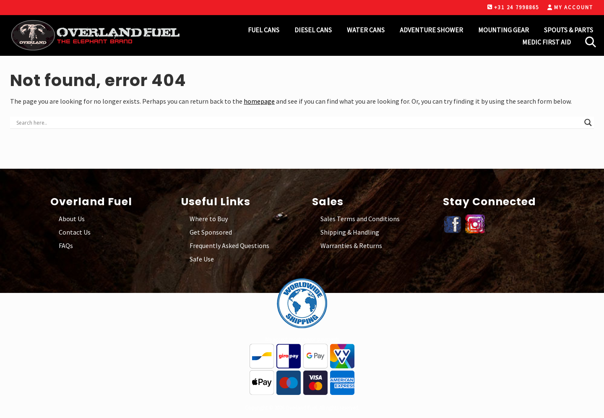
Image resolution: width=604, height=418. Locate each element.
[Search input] (298, 122)
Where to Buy (209, 218)
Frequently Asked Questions (229, 245)
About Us (72, 218)
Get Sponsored (211, 232)
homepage (259, 101)
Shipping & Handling (349, 232)
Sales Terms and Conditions (360, 218)
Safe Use (202, 259)
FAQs (66, 245)
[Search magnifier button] (588, 122)
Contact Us (75, 232)
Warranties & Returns (351, 245)
